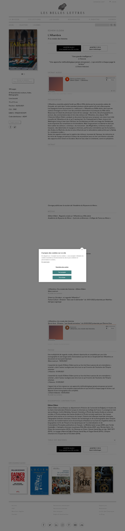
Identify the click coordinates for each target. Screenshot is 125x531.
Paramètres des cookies (62, 267)
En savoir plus (46, 262)
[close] (82, 249)
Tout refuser (62, 277)
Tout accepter (62, 272)
